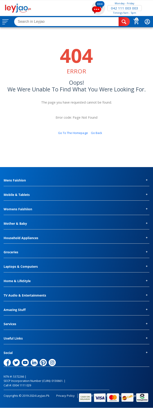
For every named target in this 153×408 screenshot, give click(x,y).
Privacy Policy (65, 396)
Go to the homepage (73, 133)
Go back (96, 133)
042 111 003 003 (124, 8)
